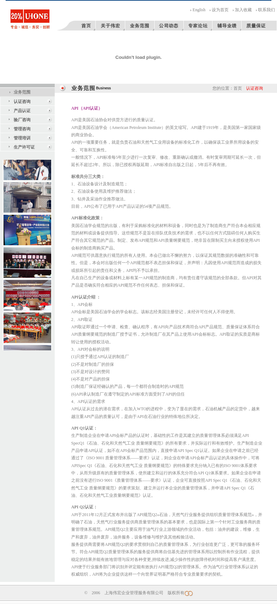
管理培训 (22, 138)
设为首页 (220, 9)
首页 (238, 88)
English (198, 9)
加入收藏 (243, 9)
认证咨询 (22, 101)
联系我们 (266, 9)
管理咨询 (22, 128)
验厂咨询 (22, 119)
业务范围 (22, 92)
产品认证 (22, 110)
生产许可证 (24, 147)
